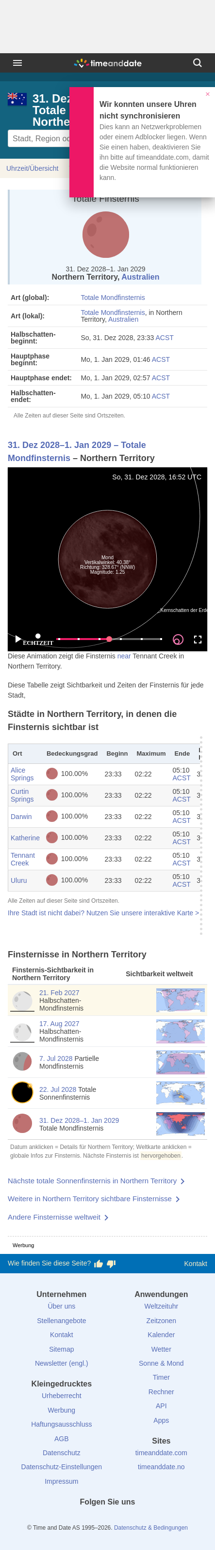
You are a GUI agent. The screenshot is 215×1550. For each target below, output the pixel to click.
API (161, 1406)
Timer (161, 1377)
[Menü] (17, 63)
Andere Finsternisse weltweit (54, 1217)
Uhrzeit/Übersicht (32, 168)
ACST (165, 338)
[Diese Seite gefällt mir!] (98, 1263)
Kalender (161, 1335)
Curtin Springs (22, 795)
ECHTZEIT (38, 639)
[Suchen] (197, 63)
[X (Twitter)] (91, 1519)
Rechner (161, 1392)
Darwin (21, 816)
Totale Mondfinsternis (113, 297)
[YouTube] (140, 1519)
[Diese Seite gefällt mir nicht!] (111, 1263)
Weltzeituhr (161, 1306)
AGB (61, 1439)
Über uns (61, 1306)
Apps (161, 1420)
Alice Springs (22, 774)
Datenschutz (62, 1453)
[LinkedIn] (107, 1519)
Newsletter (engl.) (61, 1363)
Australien (140, 277)
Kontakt (195, 1263)
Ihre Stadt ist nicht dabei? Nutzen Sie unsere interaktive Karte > (103, 913)
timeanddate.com (161, 1453)
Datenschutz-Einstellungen (61, 1467)
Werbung (62, 1410)
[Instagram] (123, 1519)
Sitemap (61, 1349)
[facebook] (74, 1519)
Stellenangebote (61, 1321)
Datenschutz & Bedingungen (151, 1527)
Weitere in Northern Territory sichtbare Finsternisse (90, 1198)
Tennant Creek (23, 859)
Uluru (19, 880)
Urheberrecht (62, 1396)
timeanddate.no (161, 1467)
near (124, 656)
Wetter (161, 1349)
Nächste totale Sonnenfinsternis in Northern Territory (92, 1181)
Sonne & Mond (161, 1363)
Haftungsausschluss (61, 1424)
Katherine (25, 838)
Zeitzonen (161, 1321)
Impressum (61, 1481)
